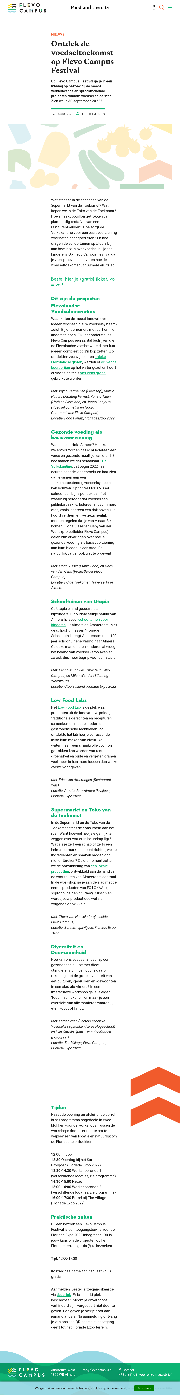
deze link (64, 1295)
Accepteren (144, 1388)
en (153, 9)
